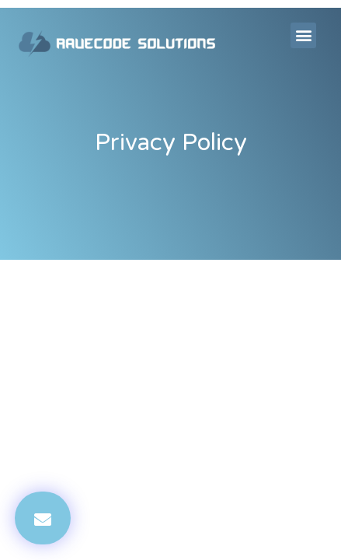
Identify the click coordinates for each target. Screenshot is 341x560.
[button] (303, 35)
